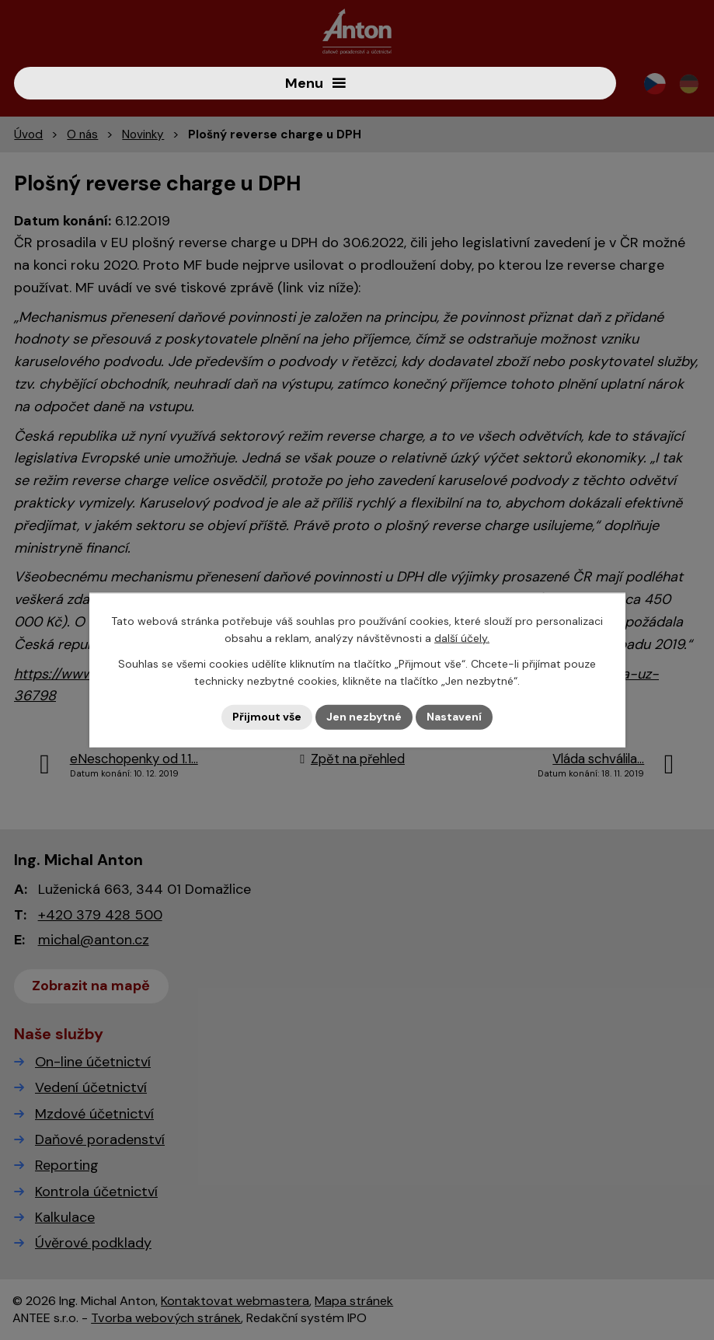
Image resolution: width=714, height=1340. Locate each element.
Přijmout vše (266, 717)
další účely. (461, 638)
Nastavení (454, 717)
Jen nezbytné (364, 717)
